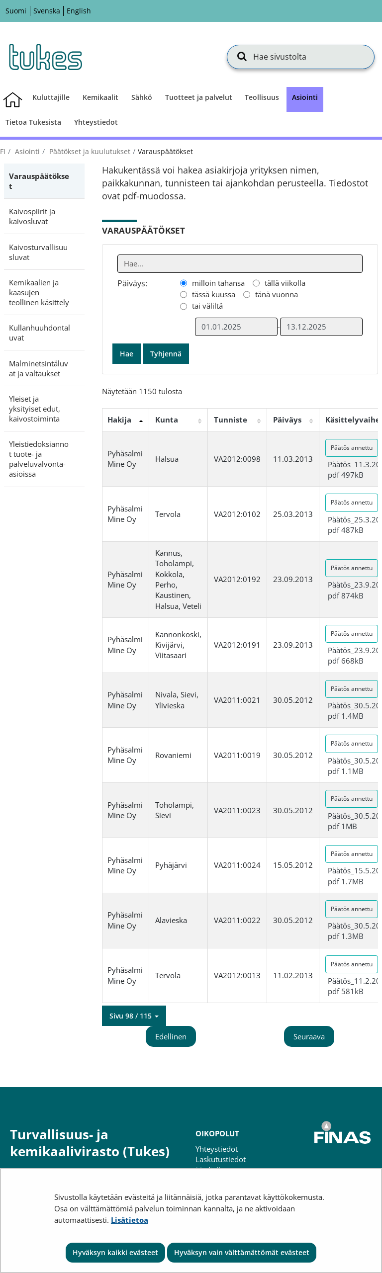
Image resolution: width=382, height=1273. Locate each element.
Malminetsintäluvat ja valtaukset (38, 368)
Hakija (119, 419)
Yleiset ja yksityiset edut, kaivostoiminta (34, 409)
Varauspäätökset (39, 181)
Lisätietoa (129, 1220)
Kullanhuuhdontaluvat (39, 332)
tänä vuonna (276, 294)
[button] (134, 1016)
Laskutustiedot (220, 1159)
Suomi (15, 10)
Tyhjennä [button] (166, 353)
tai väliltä (207, 306)
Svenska (46, 10)
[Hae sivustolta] (300, 57)
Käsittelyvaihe (352, 419)
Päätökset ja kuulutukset (88, 151)
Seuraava (309, 1036)
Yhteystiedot (216, 1149)
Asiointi (26, 151)
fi (2, 151)
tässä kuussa (213, 294)
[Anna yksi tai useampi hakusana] (240, 264)
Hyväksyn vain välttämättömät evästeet (241, 1252)
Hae (126, 353)
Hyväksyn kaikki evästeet (115, 1252)
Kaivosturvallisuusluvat (38, 252)
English (79, 10)
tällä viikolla (285, 283)
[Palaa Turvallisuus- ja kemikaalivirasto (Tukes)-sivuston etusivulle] (44, 56)
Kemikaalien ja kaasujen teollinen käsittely (39, 292)
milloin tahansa (218, 283)
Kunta (166, 419)
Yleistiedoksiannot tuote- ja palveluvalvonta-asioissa (39, 459)
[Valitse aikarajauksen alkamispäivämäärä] (236, 327)
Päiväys (287, 419)
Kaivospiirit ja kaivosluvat (32, 216)
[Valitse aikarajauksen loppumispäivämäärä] (321, 327)
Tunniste (230, 419)
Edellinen (171, 1036)
